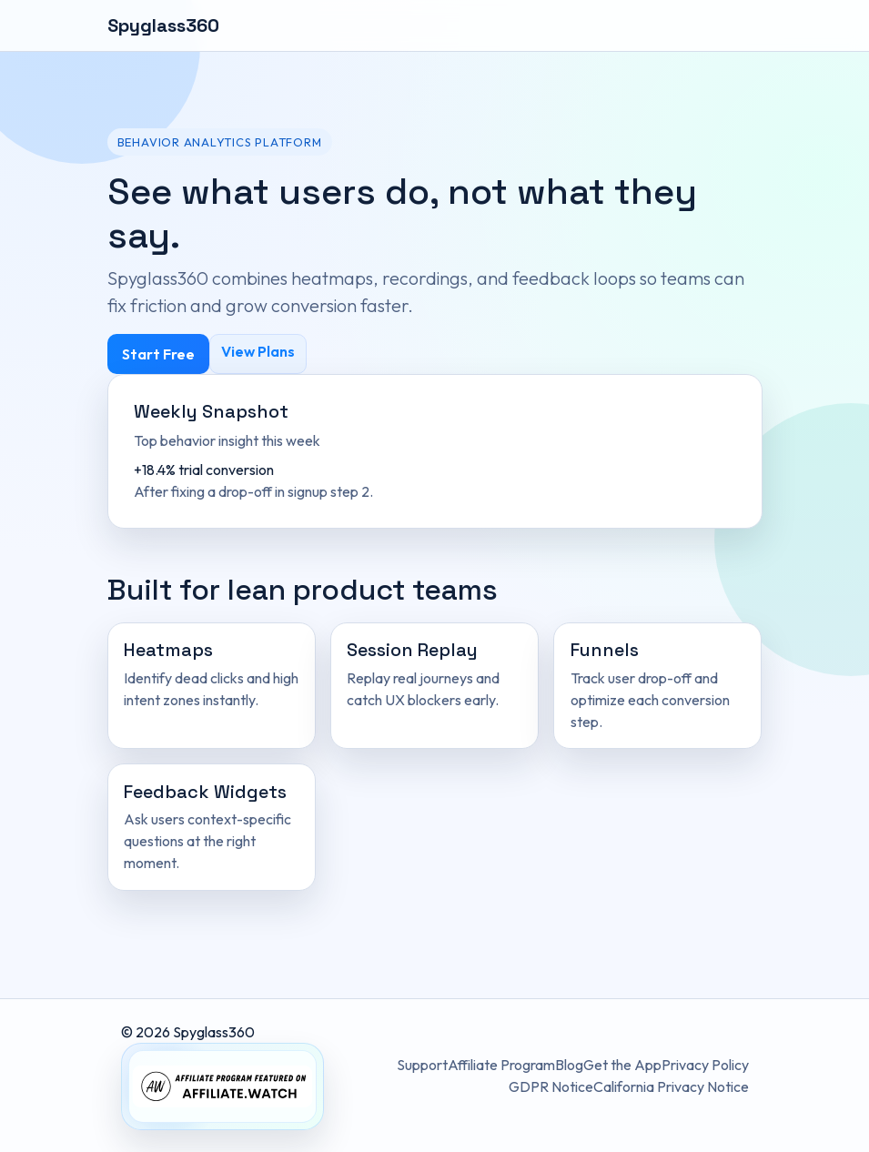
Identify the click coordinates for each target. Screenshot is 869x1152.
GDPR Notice (551, 1086)
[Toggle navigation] (737, 25)
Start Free (158, 354)
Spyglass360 (163, 25)
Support (422, 1065)
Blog (569, 1065)
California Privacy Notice (671, 1086)
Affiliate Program (501, 1065)
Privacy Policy (705, 1065)
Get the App (622, 1065)
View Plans (258, 351)
